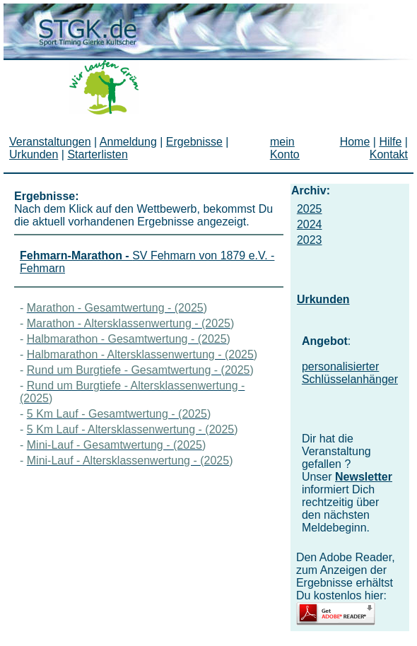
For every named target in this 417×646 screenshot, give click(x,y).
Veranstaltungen (50, 142)
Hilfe (390, 142)
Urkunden (323, 299)
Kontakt (389, 154)
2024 (309, 224)
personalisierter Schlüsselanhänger (350, 372)
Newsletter (363, 477)
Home (355, 142)
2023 (309, 240)
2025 (309, 209)
